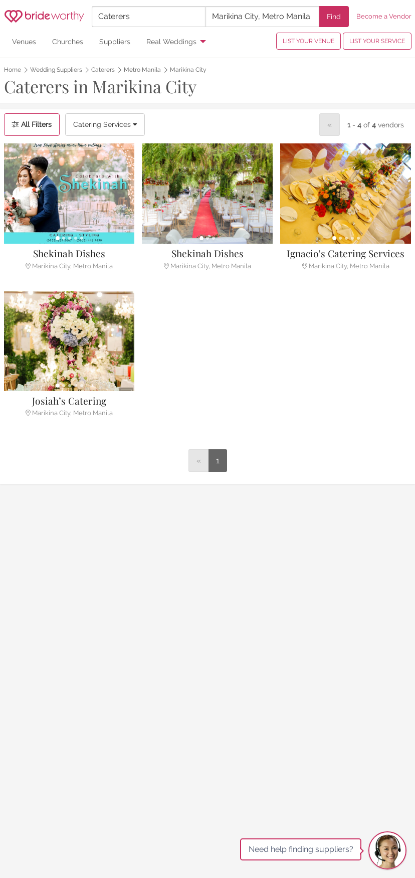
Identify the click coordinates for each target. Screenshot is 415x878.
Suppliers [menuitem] (114, 41)
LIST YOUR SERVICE (377, 41)
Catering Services (105, 124)
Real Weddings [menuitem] (171, 41)
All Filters (32, 124)
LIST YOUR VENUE (308, 41)
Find (334, 16)
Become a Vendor (383, 16)
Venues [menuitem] (24, 41)
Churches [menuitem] (67, 41)
